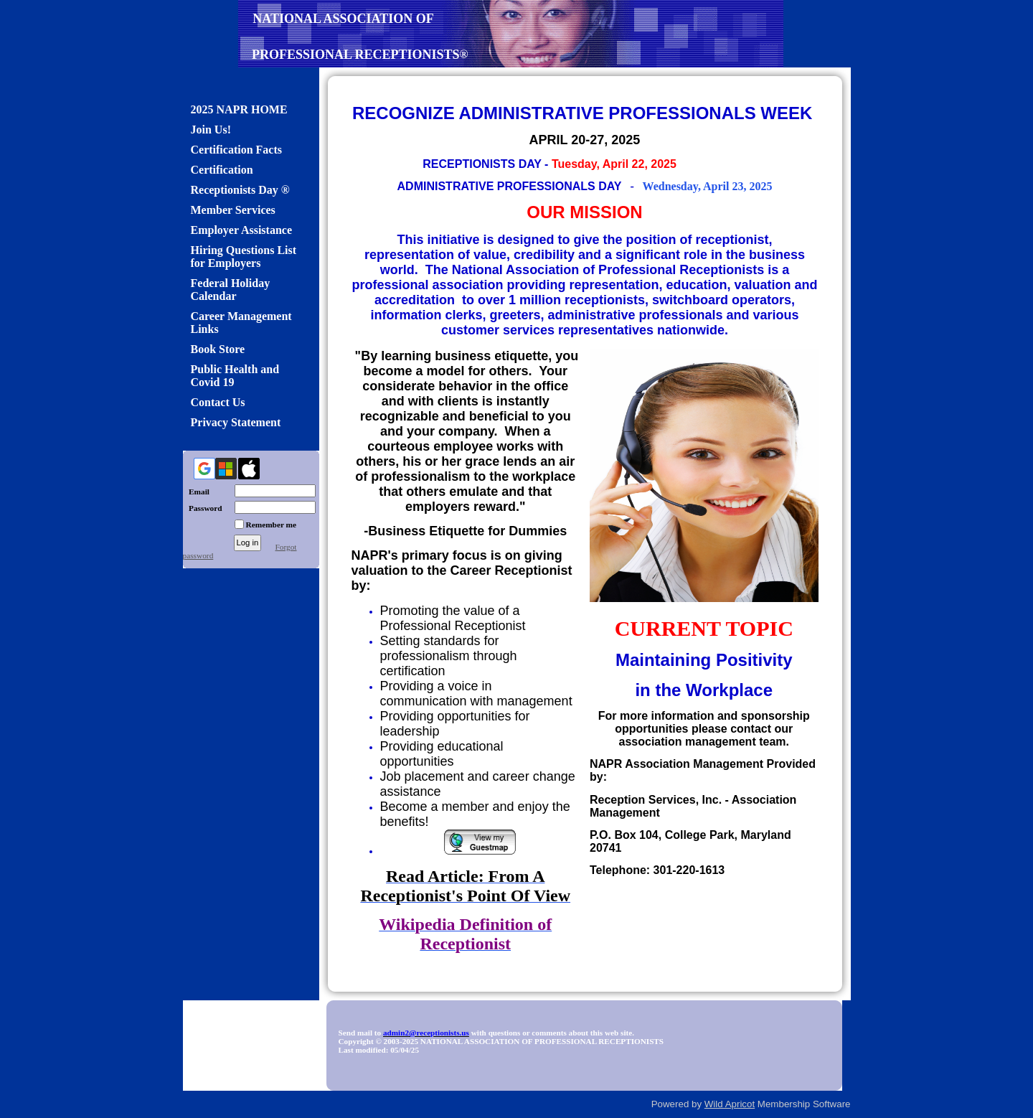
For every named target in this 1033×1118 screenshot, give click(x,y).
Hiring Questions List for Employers (244, 256)
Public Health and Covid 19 (235, 375)
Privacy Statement (236, 422)
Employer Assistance (241, 230)
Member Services (233, 210)
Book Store (218, 349)
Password (202, 508)
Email (196, 491)
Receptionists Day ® (240, 190)
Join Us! (211, 129)
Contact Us (218, 402)
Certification (222, 170)
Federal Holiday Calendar (230, 289)
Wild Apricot (729, 1104)
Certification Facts (237, 150)
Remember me (271, 524)
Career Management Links (241, 322)
